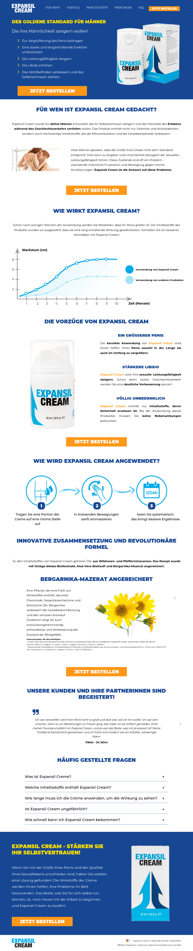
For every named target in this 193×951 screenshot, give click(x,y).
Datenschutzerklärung (160, 945)
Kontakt (177, 945)
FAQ (141, 7)
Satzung (142, 945)
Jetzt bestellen (164, 8)
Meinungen (123, 7)
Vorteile (73, 7)
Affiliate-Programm (127, 945)
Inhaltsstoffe (97, 7)
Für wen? (52, 7)
